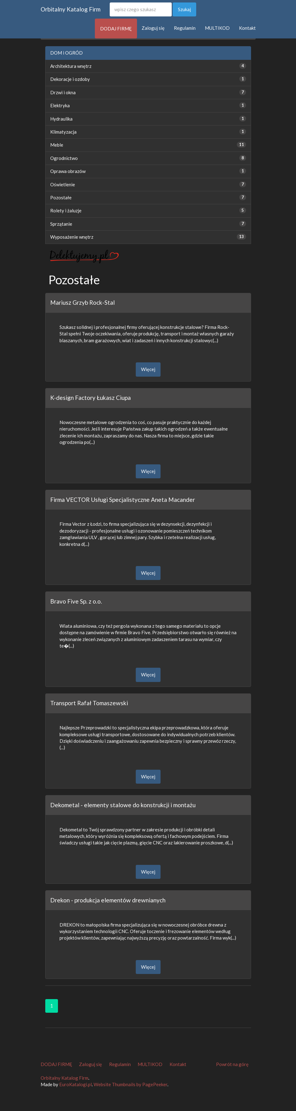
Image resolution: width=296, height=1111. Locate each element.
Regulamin (185, 28)
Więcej (148, 369)
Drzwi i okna (63, 92)
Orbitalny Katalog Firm (70, 9)
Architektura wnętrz (70, 66)
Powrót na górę (232, 1064)
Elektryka (60, 105)
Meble (56, 145)
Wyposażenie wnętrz (71, 237)
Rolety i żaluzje (66, 210)
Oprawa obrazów (68, 171)
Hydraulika (61, 119)
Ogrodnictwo (64, 158)
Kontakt (247, 28)
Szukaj (184, 9)
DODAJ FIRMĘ (116, 28)
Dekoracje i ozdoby (70, 79)
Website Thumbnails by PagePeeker (130, 1084)
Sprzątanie (61, 224)
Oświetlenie (62, 184)
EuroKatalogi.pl (75, 1084)
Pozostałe (61, 197)
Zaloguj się (153, 28)
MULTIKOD (217, 28)
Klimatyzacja (63, 132)
